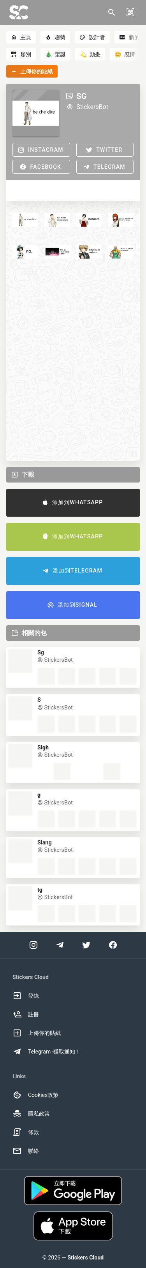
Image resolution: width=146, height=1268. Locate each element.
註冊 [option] (25, 1014)
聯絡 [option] (25, 1151)
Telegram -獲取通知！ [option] (46, 1051)
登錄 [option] (25, 995)
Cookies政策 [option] (35, 1095)
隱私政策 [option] (31, 1113)
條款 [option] (25, 1132)
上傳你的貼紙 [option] (36, 1033)
